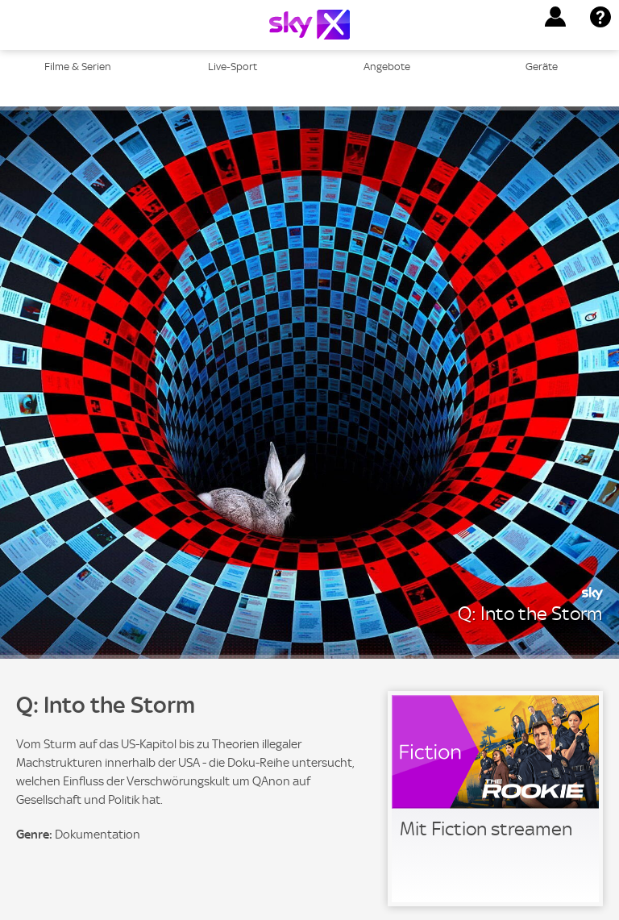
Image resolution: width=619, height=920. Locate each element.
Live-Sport (232, 66)
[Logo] (309, 25)
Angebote (387, 66)
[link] (495, 798)
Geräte (542, 66)
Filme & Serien (77, 66)
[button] (555, 16)
